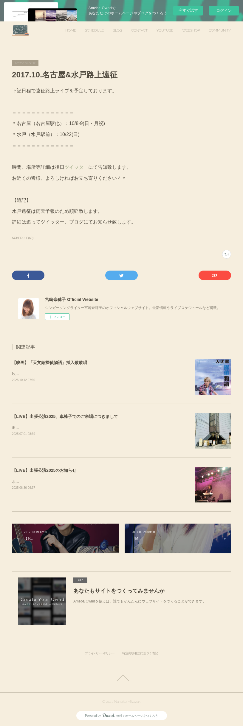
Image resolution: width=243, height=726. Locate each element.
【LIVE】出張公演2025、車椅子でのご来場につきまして (65, 416)
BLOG (117, 30)
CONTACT (139, 30)
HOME (70, 30)
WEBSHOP (191, 30)
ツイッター (76, 167)
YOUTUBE (165, 30)
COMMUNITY (220, 30)
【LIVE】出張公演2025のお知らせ (44, 470)
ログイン (224, 10)
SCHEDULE (94, 30)
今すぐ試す (188, 10)
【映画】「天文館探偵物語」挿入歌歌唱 (49, 362)
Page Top (121, 678)
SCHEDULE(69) (22, 238)
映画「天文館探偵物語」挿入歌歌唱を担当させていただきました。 (65, 374)
